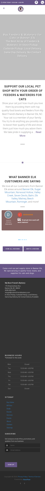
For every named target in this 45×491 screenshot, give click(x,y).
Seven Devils (20, 195)
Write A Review (32, 249)
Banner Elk (28, 189)
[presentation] (16, 456)
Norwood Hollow (24, 192)
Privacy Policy (22, 477)
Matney (22, 198)
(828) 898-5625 (10, 290)
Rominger (22, 201)
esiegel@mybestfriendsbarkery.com (17, 292)
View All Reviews (13, 249)
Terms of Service (34, 477)
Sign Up (11, 464)
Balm (31, 195)
